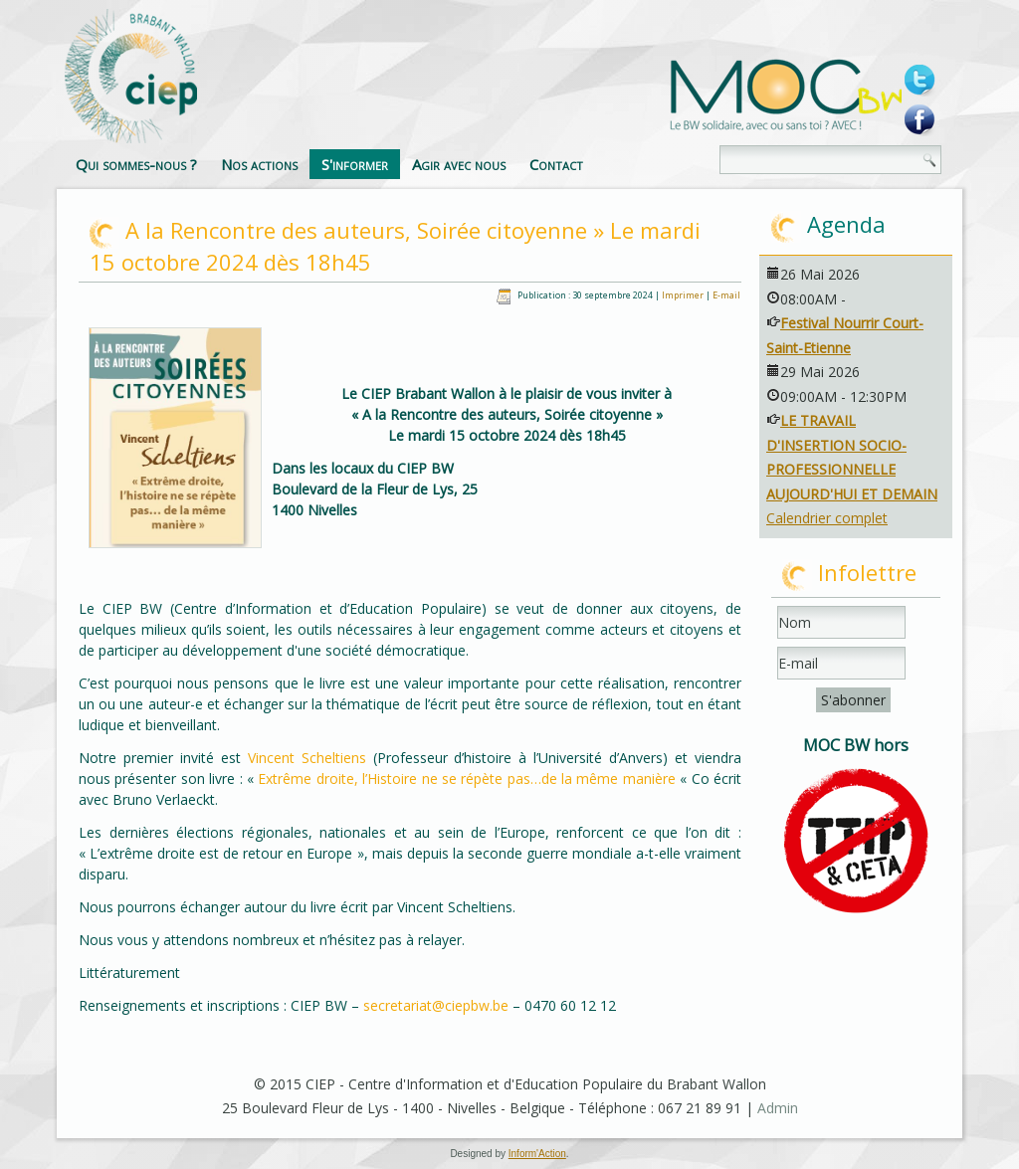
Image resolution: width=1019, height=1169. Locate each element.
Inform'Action (537, 1153)
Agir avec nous (459, 164)
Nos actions (259, 164)
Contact (556, 164)
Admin (777, 1107)
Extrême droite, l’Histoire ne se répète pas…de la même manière (469, 778)
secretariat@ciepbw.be (436, 1005)
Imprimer (684, 295)
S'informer (354, 164)
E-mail (726, 295)
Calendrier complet (827, 517)
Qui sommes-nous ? (136, 164)
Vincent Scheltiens (307, 757)
